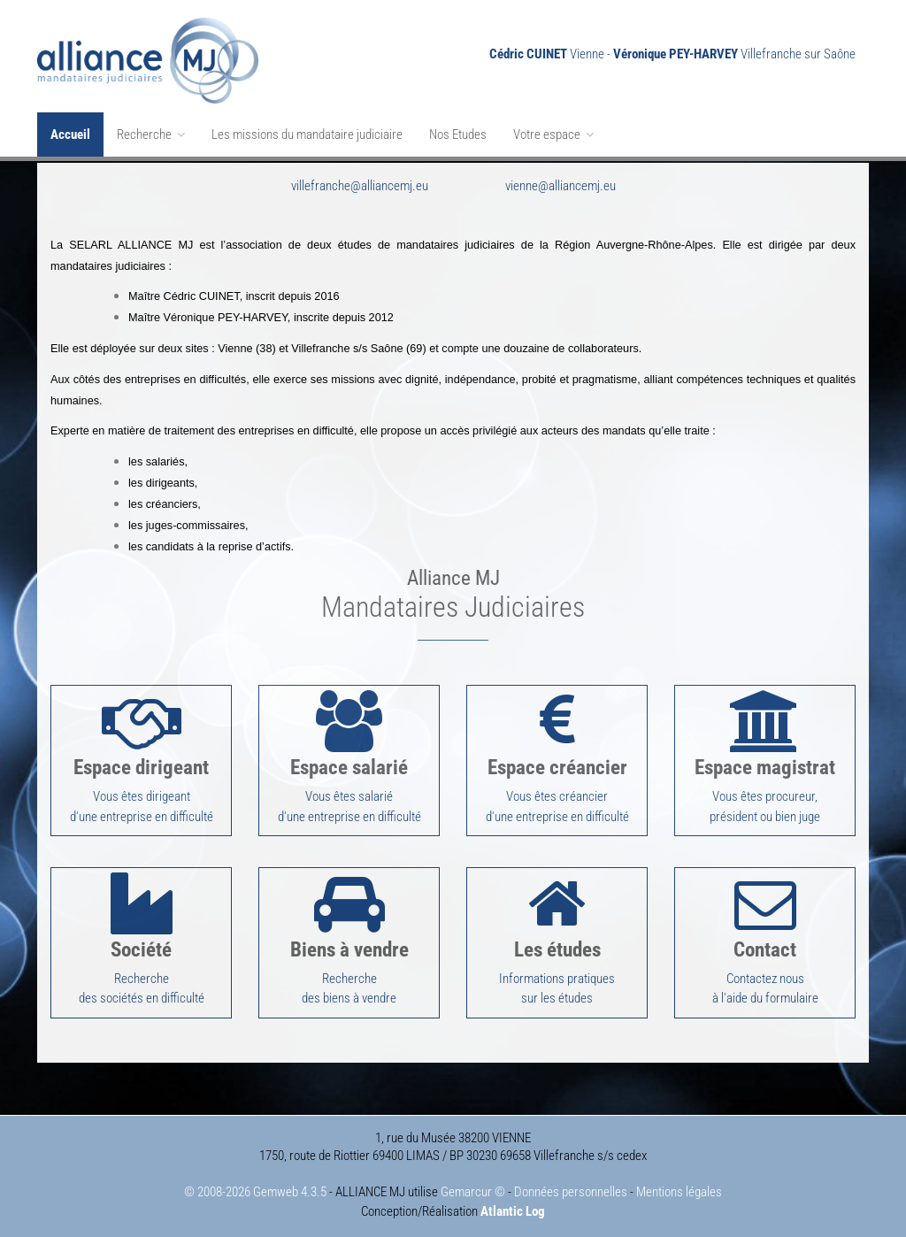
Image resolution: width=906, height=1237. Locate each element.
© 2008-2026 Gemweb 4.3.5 (255, 1186)
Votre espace (553, 134)
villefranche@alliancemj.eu (359, 184)
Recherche (151, 134)
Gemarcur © (473, 1186)
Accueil (70, 134)
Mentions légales (679, 1186)
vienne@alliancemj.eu (560, 184)
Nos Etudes (458, 134)
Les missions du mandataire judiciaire (307, 134)
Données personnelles (570, 1186)
